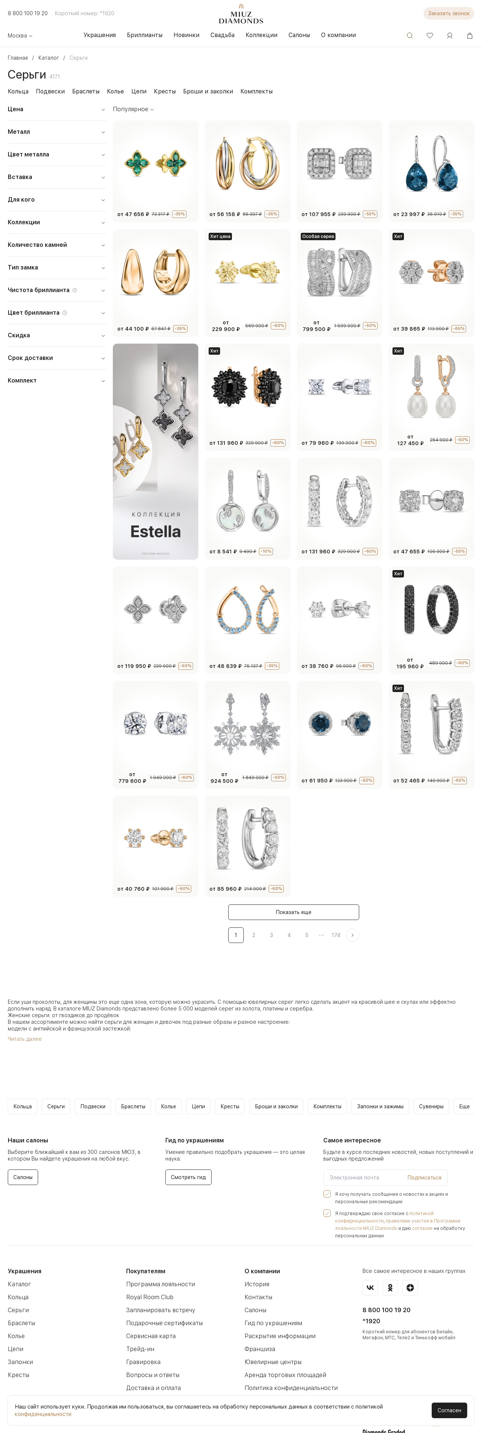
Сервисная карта (149, 1305)
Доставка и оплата (151, 1357)
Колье (111, 91)
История (256, 1253)
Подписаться (425, 1154)
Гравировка (142, 1331)
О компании (262, 1240)
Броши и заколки (199, 91)
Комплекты (244, 91)
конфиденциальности (43, 1414)
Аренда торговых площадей (283, 1344)
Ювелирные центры (272, 1331)
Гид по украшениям (271, 1292)
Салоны (255, 1279)
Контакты (257, 1266)
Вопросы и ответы (151, 1344)
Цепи (134, 91)
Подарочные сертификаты (162, 1292)
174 (335, 911)
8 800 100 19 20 (26, 13)
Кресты (158, 91)
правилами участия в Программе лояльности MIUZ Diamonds (398, 1197)
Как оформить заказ (153, 1383)
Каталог (18, 1253)
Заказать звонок (450, 13)
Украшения (24, 1240)
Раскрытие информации (278, 1305)
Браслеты (81, 91)
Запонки (19, 1331)
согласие (354, 1204)
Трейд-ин (138, 1318)
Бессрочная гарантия (274, 1370)
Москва (20, 36)
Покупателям (145, 1240)
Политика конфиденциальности (288, 1357)
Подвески (48, 91)
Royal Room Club (149, 1266)
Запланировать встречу (158, 1279)
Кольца (18, 91)
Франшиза (259, 1318)
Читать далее (24, 1015)
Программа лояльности (158, 1253)
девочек (159, 998)
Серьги (17, 1279)
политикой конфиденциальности (435, 1189)
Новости (137, 1370)
